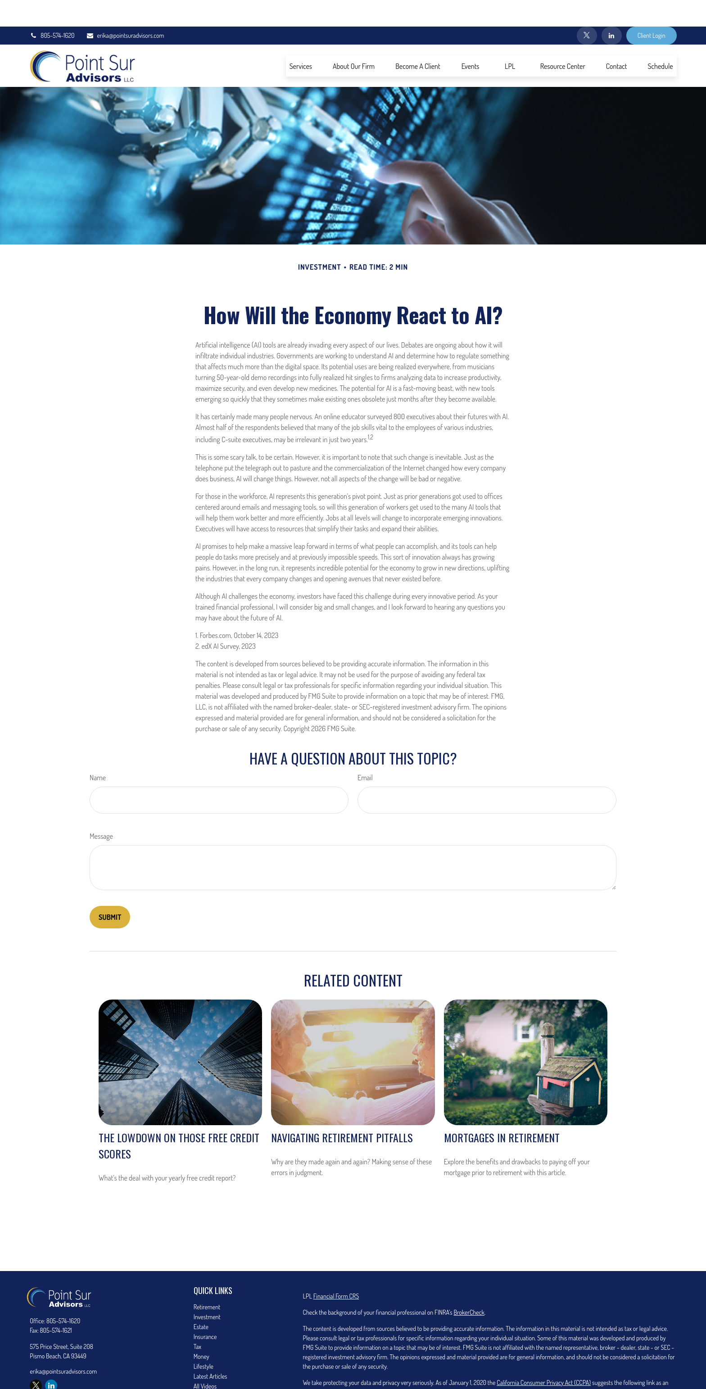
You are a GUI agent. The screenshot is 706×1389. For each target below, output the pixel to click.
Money (201, 1330)
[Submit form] (110, 890)
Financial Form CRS (336, 1269)
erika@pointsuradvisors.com (125, 9)
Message (101, 809)
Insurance (205, 1310)
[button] (301, 39)
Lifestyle (203, 1340)
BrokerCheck (468, 1285)
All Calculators (210, 1369)
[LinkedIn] (612, 9)
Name (98, 751)
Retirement (207, 1280)
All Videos (205, 1359)
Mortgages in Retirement (502, 1111)
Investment (207, 1290)
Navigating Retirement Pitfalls (342, 1111)
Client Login (651, 9)
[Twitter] (587, 9)
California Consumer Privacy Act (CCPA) (544, 1356)
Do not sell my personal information (436, 1365)
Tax (197, 1320)
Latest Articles (210, 1349)
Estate (201, 1300)
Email (365, 751)
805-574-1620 (51, 9)
